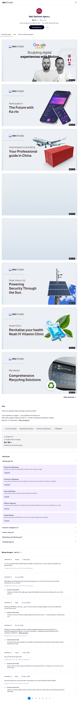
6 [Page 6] (46, 698)
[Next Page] (53, 698)
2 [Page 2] (32, 698)
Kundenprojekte (6, 34)
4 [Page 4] (39, 698)
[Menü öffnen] (76, 2)
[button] (39, 60)
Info (14, 34)
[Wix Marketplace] (7, 3)
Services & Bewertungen (25, 34)
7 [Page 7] (49, 698)
